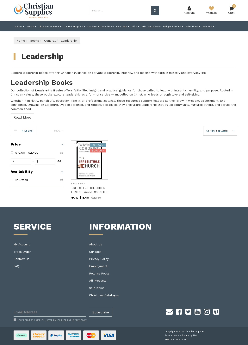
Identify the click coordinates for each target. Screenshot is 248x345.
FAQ (16, 266)
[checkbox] (37, 152)
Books (31, 26)
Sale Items (192, 26)
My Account (22, 244)
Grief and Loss (150, 26)
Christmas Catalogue (104, 295)
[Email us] (169, 311)
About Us (95, 244)
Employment (98, 266)
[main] (154, 173)
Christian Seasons (50, 26)
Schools (208, 26)
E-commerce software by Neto (181, 335)
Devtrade (122, 26)
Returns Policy (99, 273)
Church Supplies (74, 26)
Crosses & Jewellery (100, 26)
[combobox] (120, 10)
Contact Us (21, 259)
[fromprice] (21, 161)
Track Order (22, 252)
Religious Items (173, 26)
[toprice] (46, 161)
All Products (97, 280)
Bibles (19, 26)
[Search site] (155, 10)
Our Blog (95, 252)
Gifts (135, 26)
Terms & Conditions (55, 320)
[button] (220, 131)
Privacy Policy (99, 259)
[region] (37, 166)
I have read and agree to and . (50, 319)
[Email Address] (50, 312)
